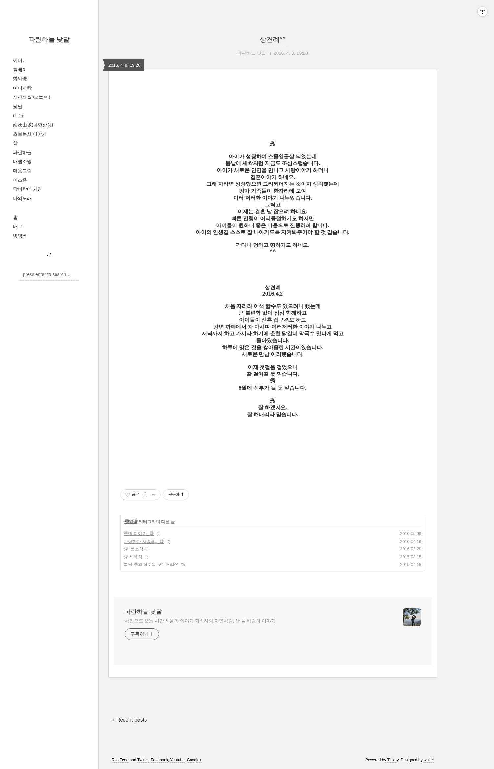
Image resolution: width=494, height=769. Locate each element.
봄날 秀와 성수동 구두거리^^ (151, 564)
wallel (429, 760)
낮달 (17, 106)
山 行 (18, 115)
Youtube (177, 760)
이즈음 (20, 179)
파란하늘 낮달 (49, 39)
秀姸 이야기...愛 (139, 533)
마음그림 (22, 170)
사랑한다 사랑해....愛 (144, 541)
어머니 (20, 60)
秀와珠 (20, 78)
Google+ (194, 760)
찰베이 (20, 69)
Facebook (159, 760)
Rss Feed (120, 760)
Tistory (393, 760)
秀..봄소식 (133, 548)
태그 (17, 226)
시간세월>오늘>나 (32, 97)
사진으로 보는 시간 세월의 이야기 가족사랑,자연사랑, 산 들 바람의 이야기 (200, 620)
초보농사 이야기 (30, 134)
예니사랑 (22, 88)
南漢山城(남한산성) (33, 124)
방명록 (20, 235)
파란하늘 (22, 152)
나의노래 (22, 198)
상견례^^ (273, 39)
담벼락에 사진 (27, 189)
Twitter (143, 760)
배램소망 (22, 161)
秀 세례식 (133, 556)
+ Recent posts (129, 720)
